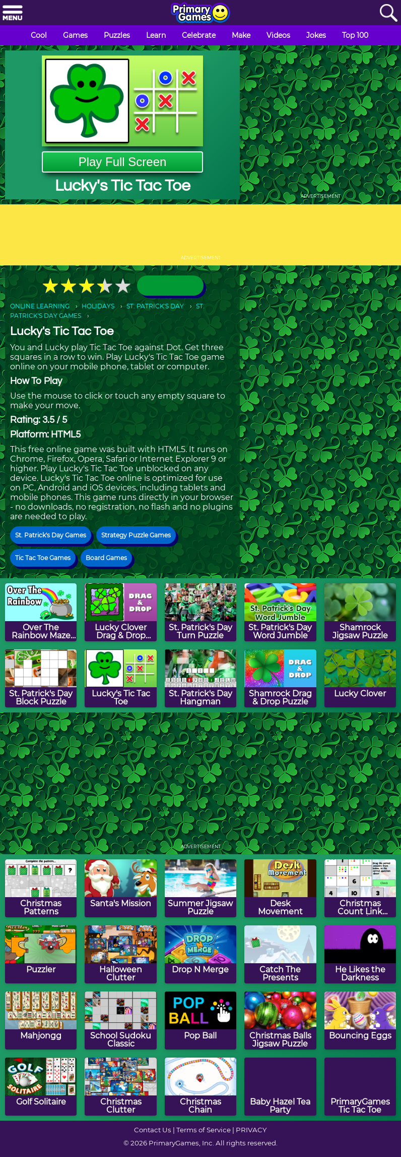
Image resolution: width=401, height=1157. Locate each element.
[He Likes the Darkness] (360, 954)
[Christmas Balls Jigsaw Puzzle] (280, 1020)
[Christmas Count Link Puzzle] (360, 888)
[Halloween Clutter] (120, 954)
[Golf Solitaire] (41, 1087)
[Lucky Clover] (360, 678)
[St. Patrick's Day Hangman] (200, 678)
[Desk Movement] (280, 888)
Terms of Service (203, 1130)
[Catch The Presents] (280, 954)
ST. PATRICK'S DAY (155, 306)
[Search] (388, 13)
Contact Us (152, 1130)
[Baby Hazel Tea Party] (280, 1087)
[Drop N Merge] (200, 954)
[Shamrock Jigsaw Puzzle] (360, 612)
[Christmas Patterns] (41, 888)
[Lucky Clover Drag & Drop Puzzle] (120, 612)
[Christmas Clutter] (120, 1087)
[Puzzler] (41, 954)
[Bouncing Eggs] (360, 1020)
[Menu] (12, 13)
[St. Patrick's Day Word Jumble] (280, 612)
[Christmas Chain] (200, 1087)
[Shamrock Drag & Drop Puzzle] (280, 678)
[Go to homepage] (200, 13)
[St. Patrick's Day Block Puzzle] (41, 678)
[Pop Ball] (200, 1020)
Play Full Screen (123, 162)
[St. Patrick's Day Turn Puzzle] (200, 612)
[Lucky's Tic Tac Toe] (120, 678)
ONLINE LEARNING (40, 306)
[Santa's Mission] (120, 888)
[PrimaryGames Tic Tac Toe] (360, 1087)
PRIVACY (251, 1130)
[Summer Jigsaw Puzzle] (200, 888)
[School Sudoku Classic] (120, 1020)
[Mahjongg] (41, 1020)
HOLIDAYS (98, 306)
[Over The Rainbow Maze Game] (41, 612)
